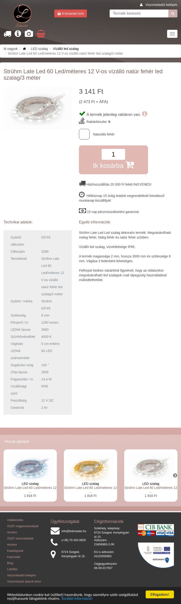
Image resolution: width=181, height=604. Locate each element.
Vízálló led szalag (66, 49)
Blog (10, 563)
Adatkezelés (15, 520)
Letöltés (12, 569)
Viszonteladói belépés (161, 5)
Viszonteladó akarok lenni (24, 581)
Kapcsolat (13, 557)
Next (175, 475)
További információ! (78, 598)
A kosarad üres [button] (70, 13)
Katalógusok (15, 550)
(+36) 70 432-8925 (74, 540)
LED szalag (30, 484)
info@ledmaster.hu (74, 531)
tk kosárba (113, 164)
